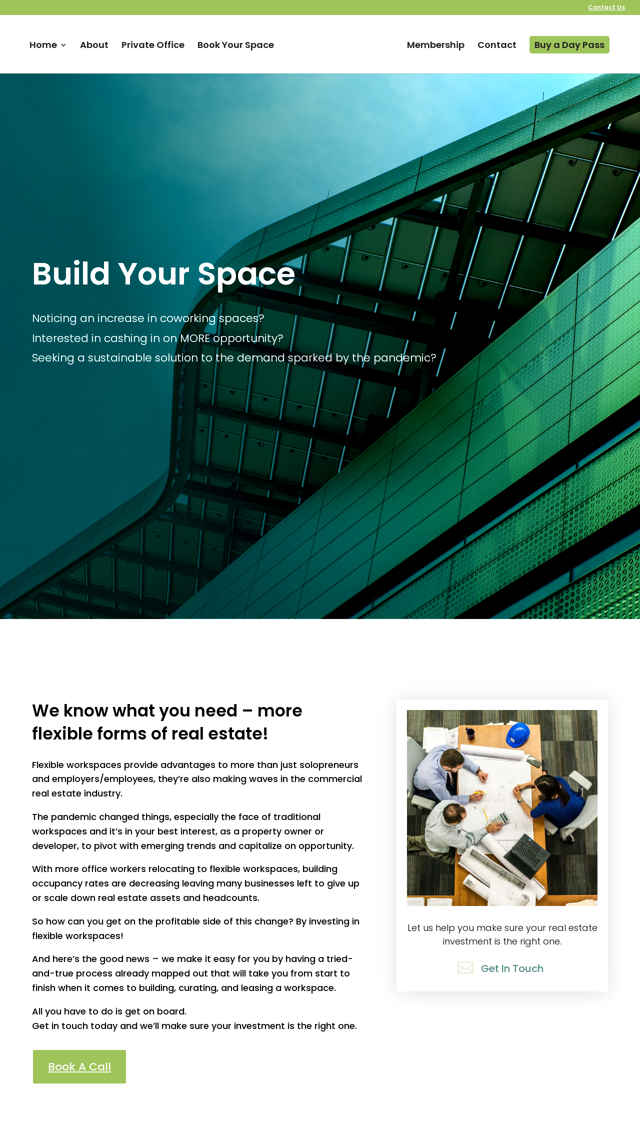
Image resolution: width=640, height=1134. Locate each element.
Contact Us (606, 8)
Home (43, 46)
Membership (435, 46)
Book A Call (79, 1066)
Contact (497, 46)
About (94, 46)
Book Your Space (236, 46)
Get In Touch (512, 969)
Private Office (153, 46)
